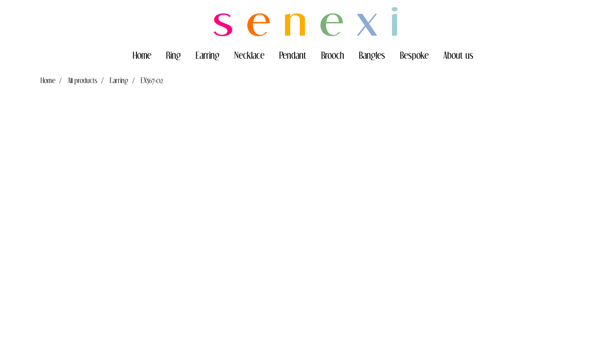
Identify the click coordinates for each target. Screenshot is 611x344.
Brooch (332, 55)
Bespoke (414, 55)
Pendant (292, 55)
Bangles (372, 55)
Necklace (249, 55)
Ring (173, 55)
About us (458, 55)
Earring (208, 55)
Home (142, 55)
